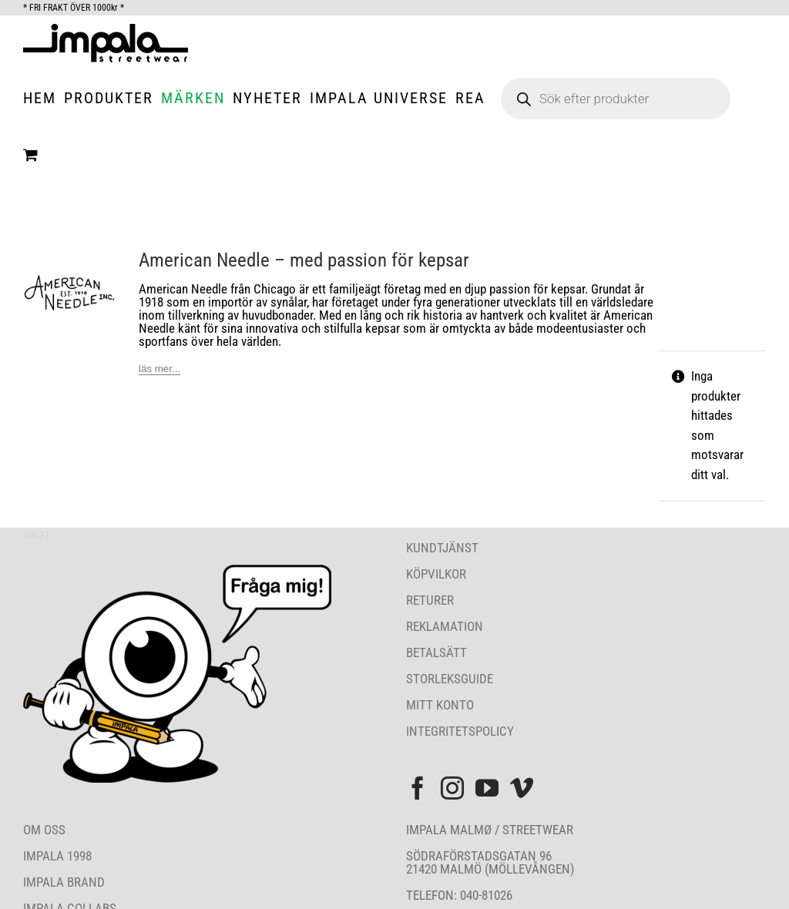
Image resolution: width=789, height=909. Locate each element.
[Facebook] (417, 788)
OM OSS (44, 829)
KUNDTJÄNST (442, 547)
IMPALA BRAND (64, 882)
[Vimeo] (521, 788)
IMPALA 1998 (57, 856)
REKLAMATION (444, 626)
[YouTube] (487, 788)
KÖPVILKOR (436, 574)
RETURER (430, 600)
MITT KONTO (440, 705)
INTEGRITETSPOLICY (460, 731)
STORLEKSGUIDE (449, 678)
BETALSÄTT (436, 652)
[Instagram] (452, 788)
